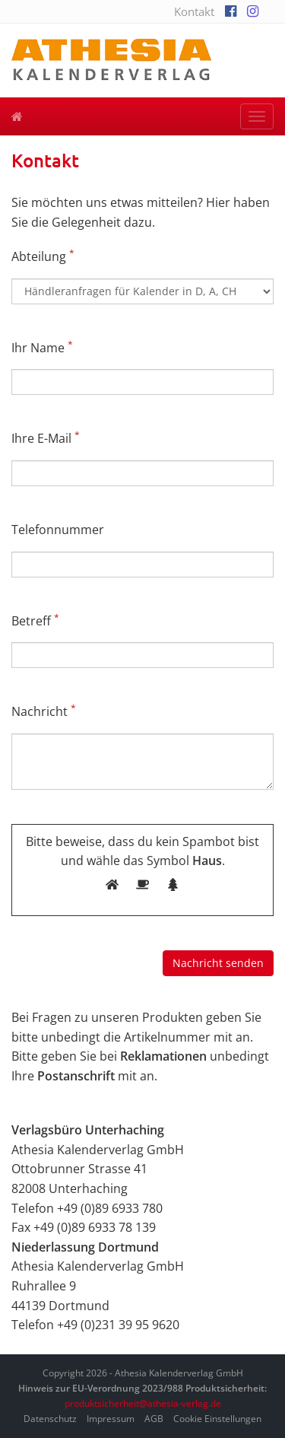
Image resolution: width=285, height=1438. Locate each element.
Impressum (111, 1418)
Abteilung (42, 256)
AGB (153, 1418)
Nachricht (43, 711)
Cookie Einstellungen (217, 1418)
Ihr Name (42, 347)
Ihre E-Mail (45, 438)
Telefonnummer (57, 529)
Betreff (35, 620)
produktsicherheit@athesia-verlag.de (143, 1403)
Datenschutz (50, 1418)
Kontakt (194, 11)
